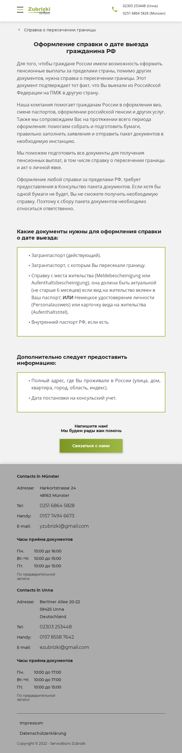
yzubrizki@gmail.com (64, 526)
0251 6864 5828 (136, 13)
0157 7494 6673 (57, 516)
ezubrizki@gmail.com (64, 647)
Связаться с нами (91, 445)
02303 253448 (134, 5)
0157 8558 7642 (57, 637)
